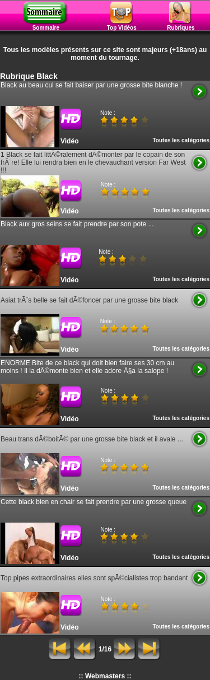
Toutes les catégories (180, 140)
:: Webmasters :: (105, 676)
